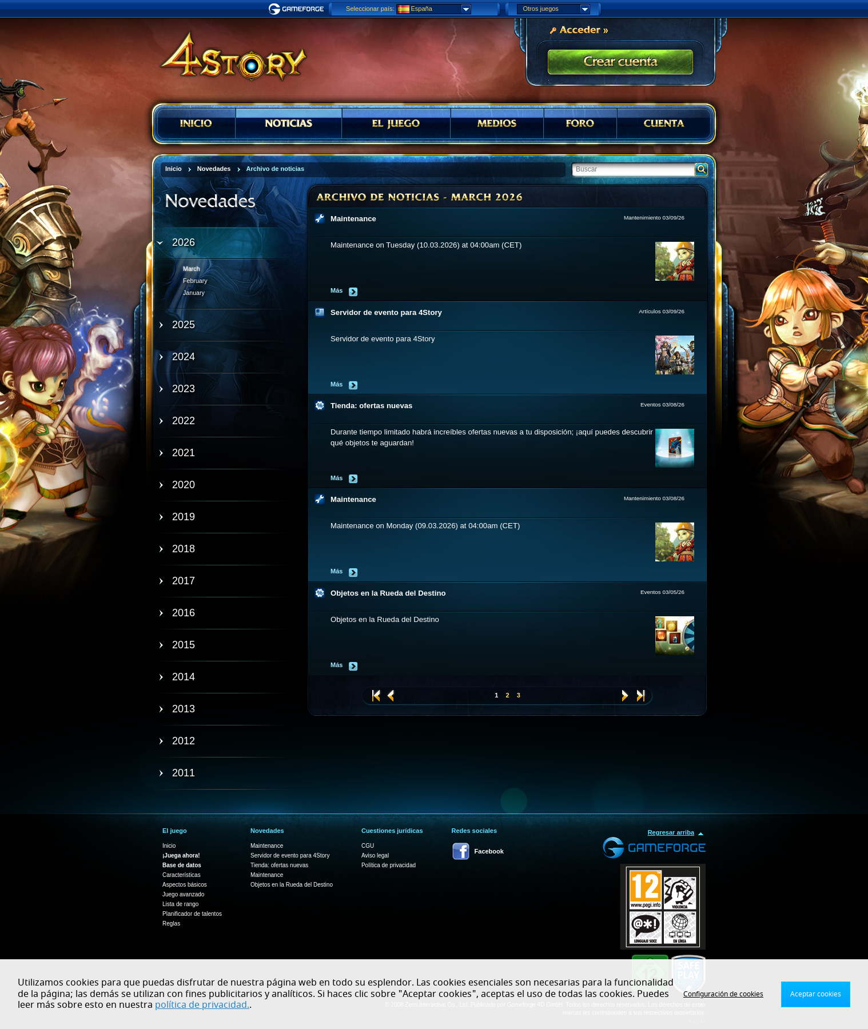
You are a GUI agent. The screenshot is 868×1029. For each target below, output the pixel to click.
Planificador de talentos (192, 914)
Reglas (171, 923)
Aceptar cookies (815, 994)
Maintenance (353, 218)
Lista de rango (180, 904)
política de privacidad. (202, 1005)
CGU (367, 846)
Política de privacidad (388, 865)
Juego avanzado (183, 894)
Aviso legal (375, 855)
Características (181, 875)
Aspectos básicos (184, 885)
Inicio (169, 846)
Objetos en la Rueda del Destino (388, 593)
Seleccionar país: (370, 8)
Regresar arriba (671, 832)
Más (337, 290)
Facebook (489, 851)
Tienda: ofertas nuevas (371, 405)
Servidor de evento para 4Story (386, 312)
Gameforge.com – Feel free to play (298, 9)
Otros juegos (556, 9)
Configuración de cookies (723, 994)
